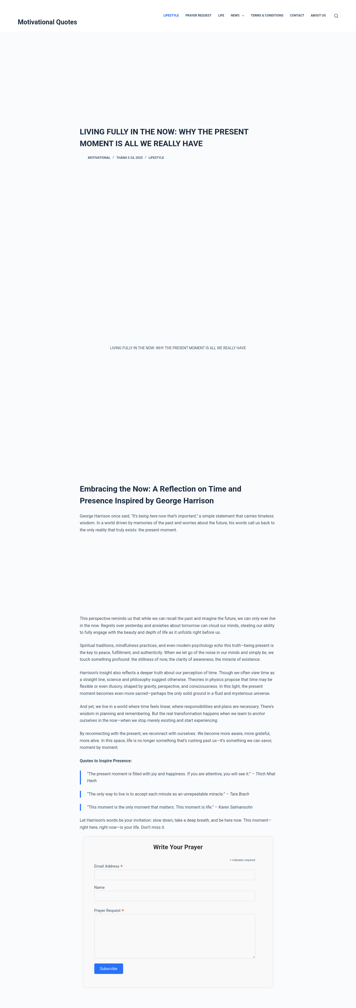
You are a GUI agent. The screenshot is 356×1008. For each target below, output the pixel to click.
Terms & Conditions (267, 15)
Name (99, 887)
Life (221, 15)
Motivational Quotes (47, 22)
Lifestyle (171, 15)
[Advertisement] (178, 70)
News (239, 16)
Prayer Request (198, 15)
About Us (318, 15)
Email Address (108, 866)
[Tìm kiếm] (336, 16)
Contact (297, 15)
